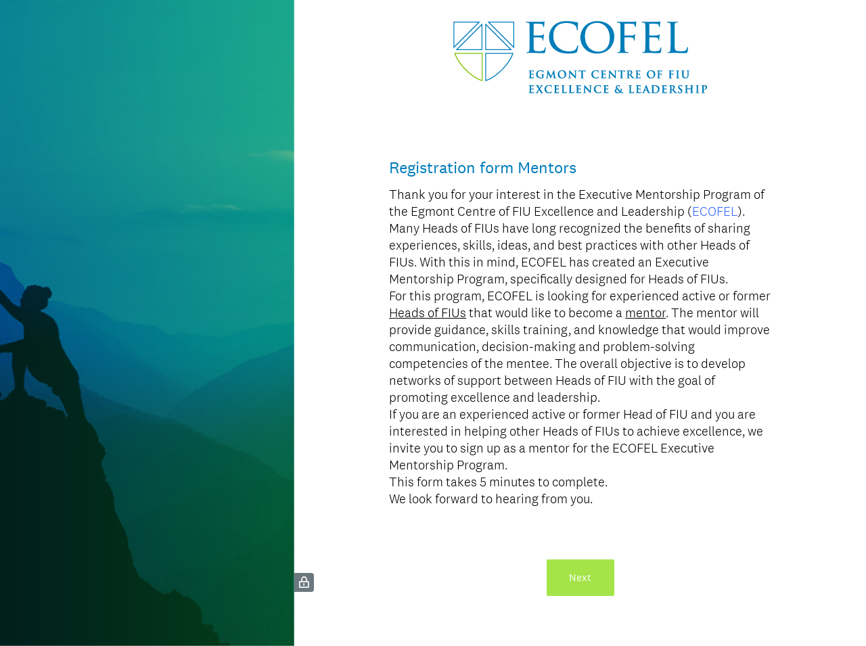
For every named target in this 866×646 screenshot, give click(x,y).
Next (580, 577)
